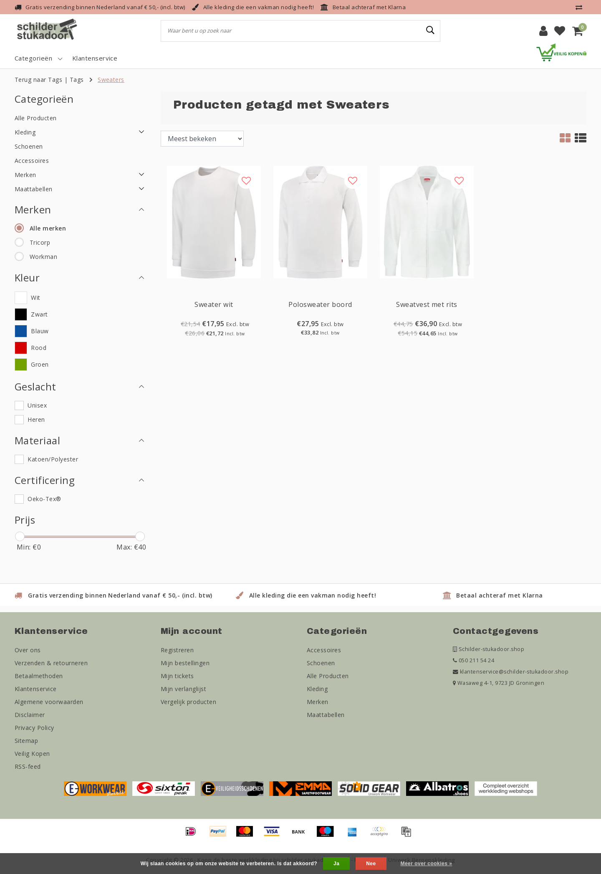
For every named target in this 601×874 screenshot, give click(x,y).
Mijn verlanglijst (183, 689)
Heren (36, 419)
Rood (38, 348)
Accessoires (324, 650)
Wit (35, 297)
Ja (336, 863)
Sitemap (26, 741)
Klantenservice (36, 689)
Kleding (317, 689)
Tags (77, 80)
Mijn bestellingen (185, 663)
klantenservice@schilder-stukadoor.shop (510, 671)
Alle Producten (328, 676)
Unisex (37, 405)
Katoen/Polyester (53, 459)
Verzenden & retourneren (51, 663)
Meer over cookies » (426, 863)
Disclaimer (30, 715)
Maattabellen (326, 715)
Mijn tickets (177, 676)
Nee (371, 863)
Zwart (39, 314)
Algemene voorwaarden (49, 702)
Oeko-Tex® (44, 499)
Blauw (39, 331)
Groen (39, 364)
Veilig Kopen (32, 753)
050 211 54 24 (473, 660)
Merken (317, 702)
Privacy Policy (34, 728)
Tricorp (40, 242)
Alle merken (48, 228)
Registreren (177, 650)
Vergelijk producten (188, 702)
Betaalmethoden (39, 676)
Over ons (28, 650)
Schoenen (321, 663)
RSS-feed (28, 766)
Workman (43, 257)
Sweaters (111, 80)
